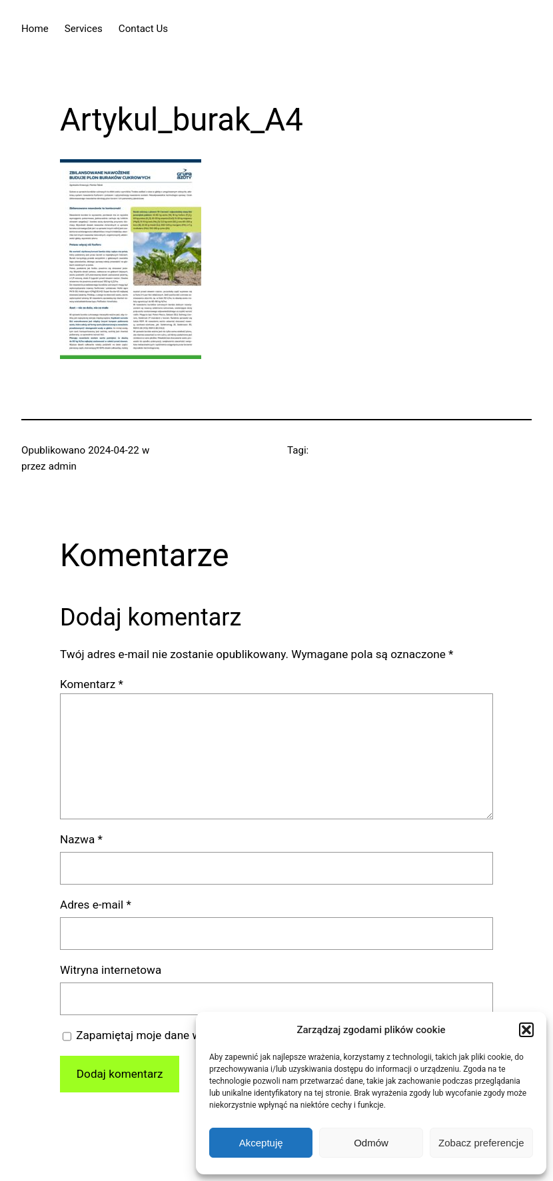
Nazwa (81, 839)
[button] (526, 1029)
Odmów (371, 1142)
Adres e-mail (95, 904)
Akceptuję (261, 1142)
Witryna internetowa (110, 970)
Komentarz (91, 684)
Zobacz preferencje (481, 1142)
